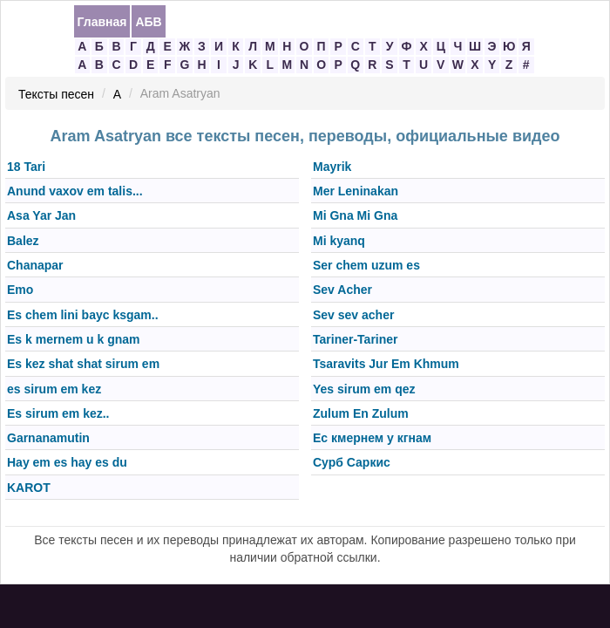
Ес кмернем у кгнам (372, 438)
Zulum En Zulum (361, 413)
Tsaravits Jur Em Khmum (386, 365)
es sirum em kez (54, 389)
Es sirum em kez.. (58, 413)
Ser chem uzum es (366, 265)
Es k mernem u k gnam (73, 339)
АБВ (148, 22)
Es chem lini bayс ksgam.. (83, 315)
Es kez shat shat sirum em (83, 365)
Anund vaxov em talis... (75, 191)
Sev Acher (342, 290)
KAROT (29, 488)
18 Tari (26, 167)
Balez (23, 241)
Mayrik (332, 167)
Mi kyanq (339, 241)
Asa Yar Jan (41, 216)
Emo (20, 290)
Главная (102, 22)
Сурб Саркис (351, 463)
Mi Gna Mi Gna (355, 216)
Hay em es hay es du (67, 463)
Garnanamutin (48, 438)
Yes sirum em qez (364, 389)
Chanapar (35, 265)
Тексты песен (56, 94)
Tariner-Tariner (355, 339)
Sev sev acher (353, 315)
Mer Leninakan (355, 191)
